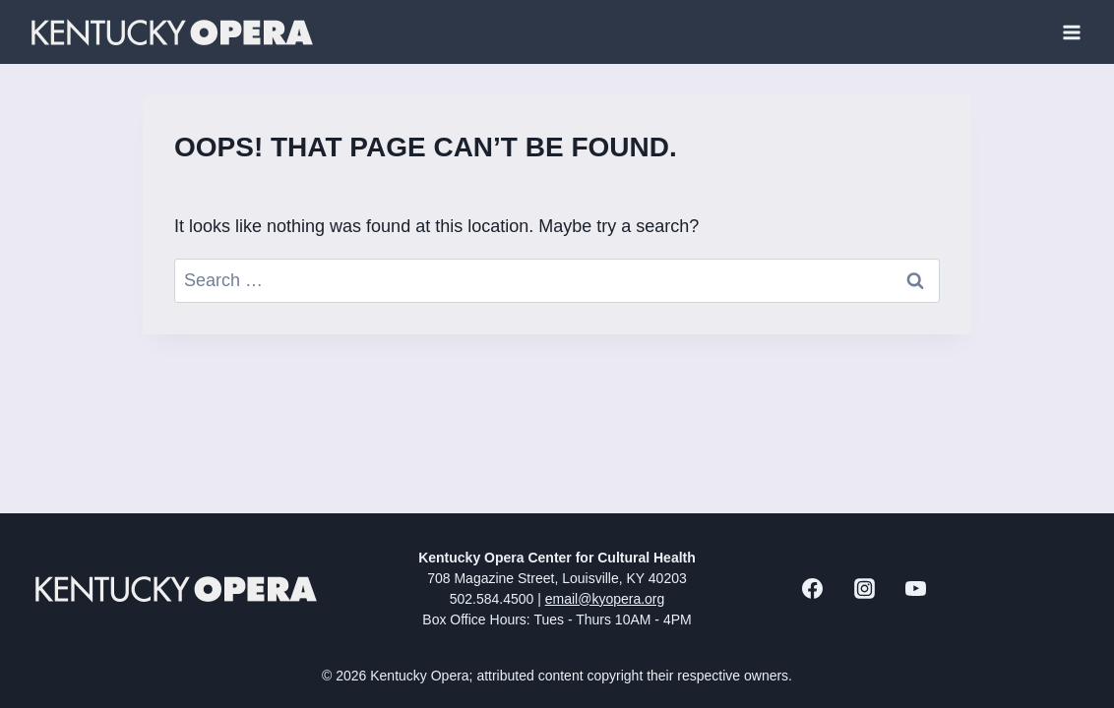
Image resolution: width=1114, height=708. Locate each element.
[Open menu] (1071, 32)
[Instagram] (864, 589)
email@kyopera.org (605, 599)
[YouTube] (916, 589)
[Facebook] (813, 589)
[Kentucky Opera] (172, 32)
